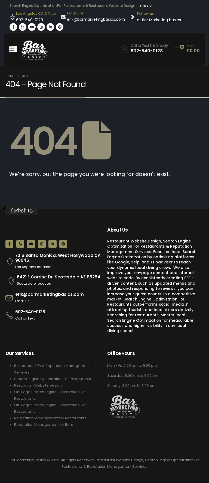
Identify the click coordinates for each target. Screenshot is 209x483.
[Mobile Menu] (13, 49)
